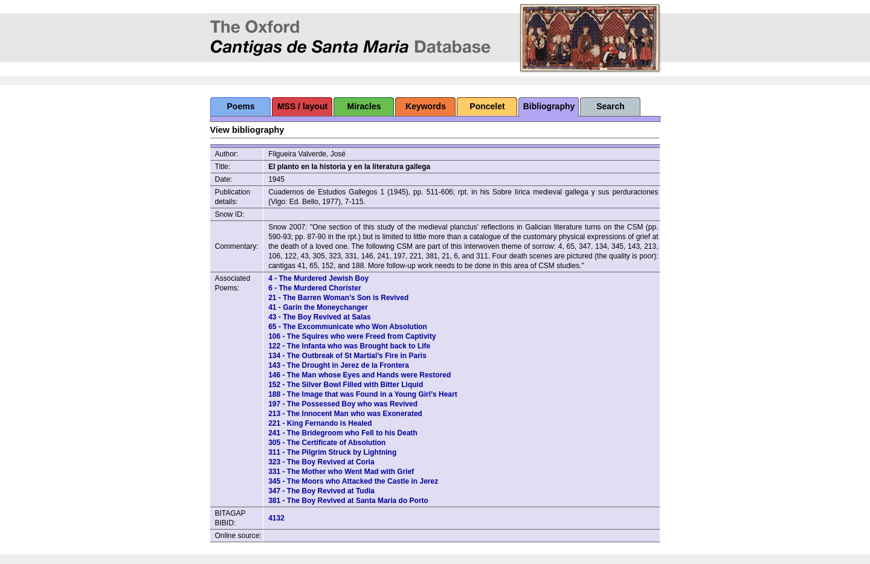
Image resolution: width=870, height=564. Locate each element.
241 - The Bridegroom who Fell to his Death (342, 433)
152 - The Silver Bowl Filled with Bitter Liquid (345, 384)
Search (610, 106)
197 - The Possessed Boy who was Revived (342, 404)
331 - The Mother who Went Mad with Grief (341, 471)
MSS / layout (302, 106)
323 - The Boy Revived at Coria (321, 462)
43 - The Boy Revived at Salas (319, 317)
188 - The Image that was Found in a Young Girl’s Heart (362, 394)
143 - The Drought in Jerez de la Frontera (338, 365)
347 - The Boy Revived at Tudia (321, 491)
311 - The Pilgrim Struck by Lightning (332, 452)
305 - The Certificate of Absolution (326, 442)
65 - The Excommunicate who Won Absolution (347, 326)
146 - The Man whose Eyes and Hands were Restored (359, 375)
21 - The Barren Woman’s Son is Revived (338, 297)
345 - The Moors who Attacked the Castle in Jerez (353, 481)
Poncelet (486, 106)
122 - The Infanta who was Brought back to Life (349, 346)
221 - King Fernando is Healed (320, 423)
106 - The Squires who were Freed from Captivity (352, 336)
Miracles (364, 106)
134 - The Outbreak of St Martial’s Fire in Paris (347, 355)
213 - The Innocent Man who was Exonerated (345, 413)
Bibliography (549, 106)
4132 (276, 518)
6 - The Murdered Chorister (314, 288)
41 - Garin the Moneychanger (318, 307)
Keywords (425, 106)
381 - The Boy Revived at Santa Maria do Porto (348, 500)
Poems (241, 106)
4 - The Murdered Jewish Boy (318, 278)
